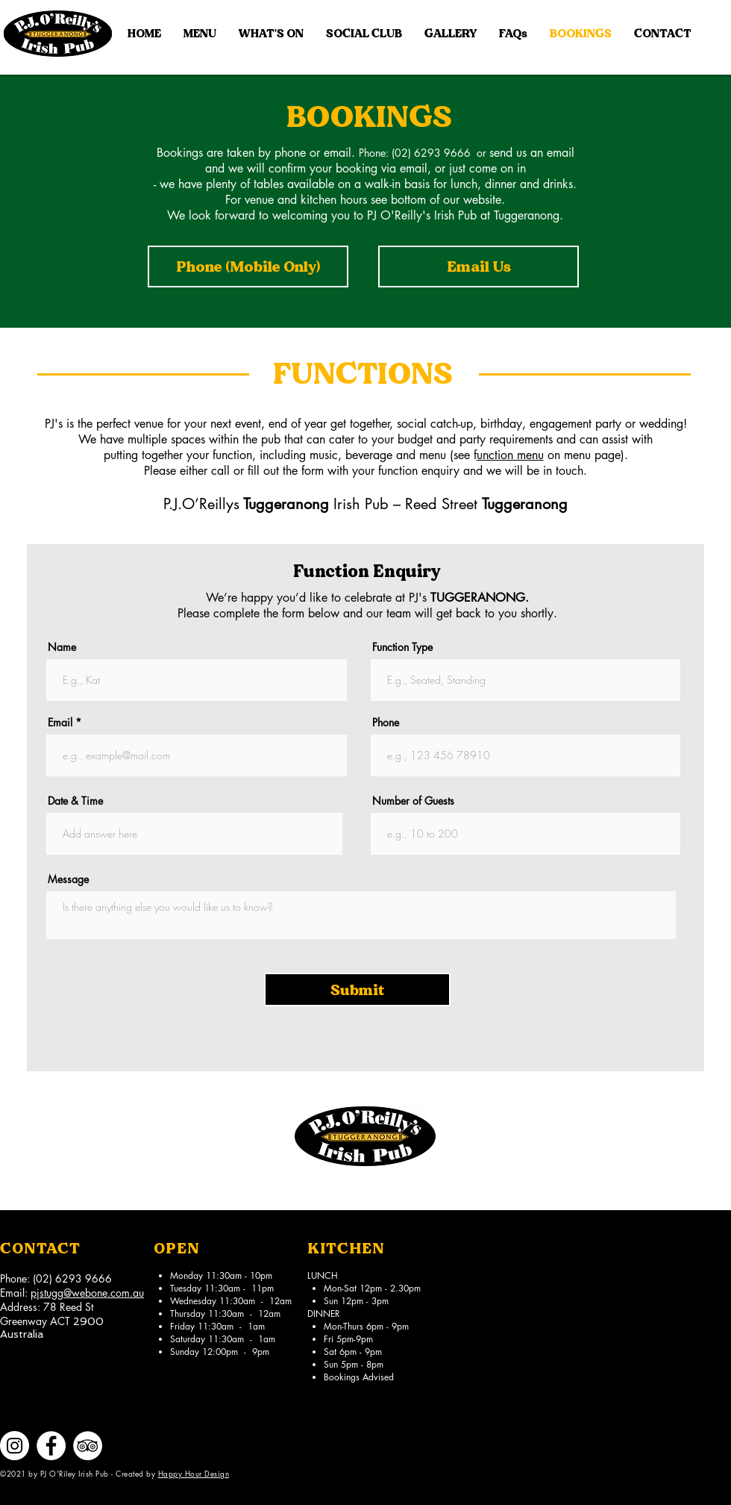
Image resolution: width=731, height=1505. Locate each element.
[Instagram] (14, 1445)
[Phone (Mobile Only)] (248, 266)
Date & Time (75, 801)
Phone (385, 722)
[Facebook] (51, 1445)
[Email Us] (478, 266)
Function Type (402, 647)
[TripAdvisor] (87, 1445)
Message (68, 879)
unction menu (510, 455)
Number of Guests (413, 801)
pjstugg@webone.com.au (87, 1293)
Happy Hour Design (194, 1473)
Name (62, 647)
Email (60, 722)
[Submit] (357, 989)
